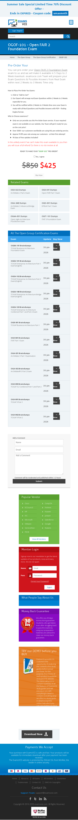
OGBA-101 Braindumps (21, 245)
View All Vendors (39, 539)
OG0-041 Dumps (49, 190)
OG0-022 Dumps (18, 190)
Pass (23, 575)
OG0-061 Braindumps (20, 338)
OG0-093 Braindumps (20, 384)
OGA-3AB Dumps (18, 203)
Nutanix (48, 528)
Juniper (48, 515)
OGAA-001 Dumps (19, 216)
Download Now (36, 734)
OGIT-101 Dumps (50, 216)
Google (48, 524)
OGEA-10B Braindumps (21, 291)
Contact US (36, 782)
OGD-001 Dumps (49, 203)
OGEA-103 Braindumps (21, 307)
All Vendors (48, 779)
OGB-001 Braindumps (20, 322)
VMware (28, 524)
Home (12, 57)
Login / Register (17, 31)
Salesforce (49, 519)
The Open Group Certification (44, 57)
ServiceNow (29, 528)
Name (23, 568)
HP (26, 511)
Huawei (48, 511)
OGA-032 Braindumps (20, 368)
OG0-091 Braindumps (20, 399)
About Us (24, 779)
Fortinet (48, 507)
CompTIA (48, 503)
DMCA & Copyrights (52, 782)
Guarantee (61, 779)
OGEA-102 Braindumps (21, 276)
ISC (26, 515)
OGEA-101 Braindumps (21, 261)
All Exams (36, 779)
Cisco (27, 503)
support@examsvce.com (46, 793)
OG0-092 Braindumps (20, 415)
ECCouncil (29, 507)
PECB (27, 532)
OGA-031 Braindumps (20, 353)
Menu (68, 22)
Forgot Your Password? (40, 581)
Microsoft (28, 519)
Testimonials (23, 782)
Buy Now (56, 247)
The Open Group (24, 57)
